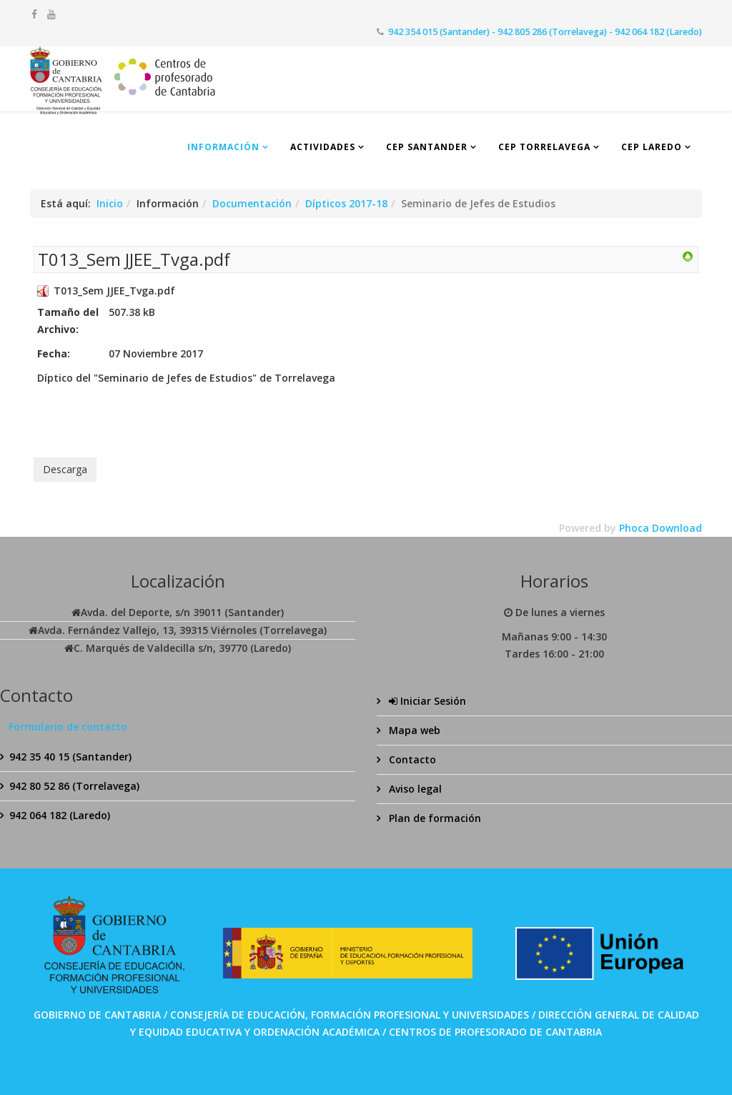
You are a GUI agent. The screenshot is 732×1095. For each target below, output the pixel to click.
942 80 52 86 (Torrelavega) (74, 786)
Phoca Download (660, 528)
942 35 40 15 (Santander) (70, 756)
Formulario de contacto (68, 726)
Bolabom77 (349, 1076)
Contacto (411, 759)
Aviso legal (414, 789)
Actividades (322, 147)
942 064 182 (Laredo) (59, 815)
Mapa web (413, 730)
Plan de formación (433, 818)
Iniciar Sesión (426, 701)
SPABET (319, 1046)
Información (223, 147)
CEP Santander (427, 147)
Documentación (252, 203)
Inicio (110, 203)
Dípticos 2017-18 (346, 203)
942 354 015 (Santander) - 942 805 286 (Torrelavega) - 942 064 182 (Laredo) (545, 32)
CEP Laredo (651, 147)
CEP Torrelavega (544, 147)
